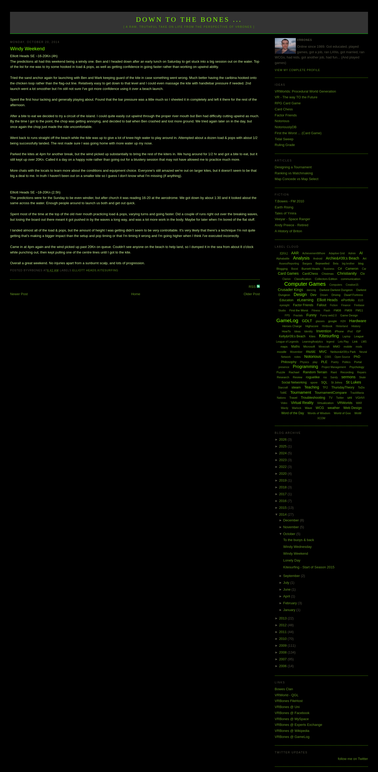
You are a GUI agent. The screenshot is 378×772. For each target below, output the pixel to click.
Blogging (282, 268)
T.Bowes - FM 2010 (289, 201)
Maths (295, 346)
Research (283, 377)
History (355, 326)
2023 (283, 460)
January (289, 610)
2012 (283, 625)
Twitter (340, 397)
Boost (294, 268)
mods (359, 346)
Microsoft (309, 346)
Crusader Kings (290, 290)
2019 (283, 480)
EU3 (360, 300)
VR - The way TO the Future (296, 97)
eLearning (305, 300)
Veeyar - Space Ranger (292, 219)
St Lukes (353, 382)
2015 (283, 508)
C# (340, 269)
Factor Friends (286, 115)
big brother (348, 263)
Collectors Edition (326, 278)
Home (135, 294)
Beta (336, 263)
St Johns (336, 382)
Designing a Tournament (293, 167)
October (289, 534)
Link (355, 341)
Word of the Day (292, 413)
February (290, 603)
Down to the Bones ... (189, 19)
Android (317, 258)
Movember (296, 351)
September (292, 576)
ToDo (361, 387)
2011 (283, 632)
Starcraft (283, 387)
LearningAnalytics (312, 341)
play (315, 362)
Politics (346, 362)
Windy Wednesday (297, 547)
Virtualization (325, 402)
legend (330, 341)
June (287, 589)
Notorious (282, 121)
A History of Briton (288, 231)
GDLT (307, 320)
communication (350, 278)
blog (361, 263)
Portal (358, 362)
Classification (302, 278)
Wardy (284, 408)
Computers (335, 284)
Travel (293, 397)
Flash (327, 310)
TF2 (325, 387)
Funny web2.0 (328, 315)
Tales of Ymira (285, 213)
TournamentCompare (331, 393)
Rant (334, 372)
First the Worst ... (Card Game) (298, 133)
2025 (283, 446)
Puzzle (280, 372)
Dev (313, 295)
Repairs (361, 372)
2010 (283, 639)
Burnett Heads (311, 268)
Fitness (316, 310)
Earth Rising (284, 207)
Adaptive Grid (337, 253)
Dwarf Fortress (353, 294)
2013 (283, 618)
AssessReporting (289, 263)
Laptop (346, 336)
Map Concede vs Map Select (296, 179)
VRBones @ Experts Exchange (298, 725)
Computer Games (305, 284)
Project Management (334, 367)
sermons (349, 377)
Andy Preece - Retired (291, 225)
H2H (343, 321)
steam (296, 387)
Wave (308, 407)
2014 (283, 514)
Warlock (296, 408)
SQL (324, 382)
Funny (311, 315)
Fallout (321, 305)
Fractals (298, 315)
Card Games (288, 273)
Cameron (351, 269)
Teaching (311, 387)
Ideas (297, 331)
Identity (308, 331)
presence (284, 367)
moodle (281, 351)
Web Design (352, 408)
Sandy (334, 377)
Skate (362, 377)
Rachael (294, 372)
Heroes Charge (292, 326)
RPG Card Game (288, 103)
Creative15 (352, 284)
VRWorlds (344, 403)
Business (329, 268)
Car (364, 268)
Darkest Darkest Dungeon (336, 289)
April (287, 596)
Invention (323, 331)
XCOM (321, 418)
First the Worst (298, 310)
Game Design (349, 315)
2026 (283, 439)
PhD (357, 357)
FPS (287, 315)
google (332, 321)
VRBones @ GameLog (292, 737)
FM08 (337, 310)
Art (364, 258)
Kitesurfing (107, 270)
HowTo (286, 331)
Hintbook (327, 326)
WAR (359, 403)
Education (286, 300)
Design (300, 294)
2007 (283, 659)
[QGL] (283, 253)
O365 (328, 356)
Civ (362, 274)
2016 (283, 501)
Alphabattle (282, 258)
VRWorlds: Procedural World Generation (305, 91)
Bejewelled (322, 263)
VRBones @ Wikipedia (292, 731)
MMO (336, 346)
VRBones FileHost (289, 701)
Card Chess (284, 109)
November (291, 527)
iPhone (339, 331)
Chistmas (328, 273)
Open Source (342, 356)
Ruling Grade (285, 145)
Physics (304, 362)
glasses (320, 321)
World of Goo (342, 413)
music (311, 351)
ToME (283, 392)
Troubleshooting (313, 398)
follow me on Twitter (353, 759)
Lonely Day (291, 560)
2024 (283, 453)
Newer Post (19, 294)
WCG (320, 408)
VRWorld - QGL (287, 695)
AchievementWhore (313, 253)
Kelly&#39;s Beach (292, 336)
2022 (283, 467)
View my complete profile (297, 70)
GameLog (287, 320)
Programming (305, 366)
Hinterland (342, 326)
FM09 (348, 310)
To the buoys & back (298, 540)
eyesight (284, 305)
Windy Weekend (27, 48)
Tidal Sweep (284, 139)
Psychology (356, 367)
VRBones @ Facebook (292, 713)
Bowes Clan (284, 689)
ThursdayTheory (342, 387)
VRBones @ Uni (287, 707)
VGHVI (359, 397)
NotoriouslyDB (286, 127)
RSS (252, 287)
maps (284, 346)
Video (284, 403)
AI (361, 253)
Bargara (307, 263)
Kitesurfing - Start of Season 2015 (308, 567)
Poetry (335, 362)
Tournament (300, 392)
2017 (283, 494)
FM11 (359, 310)
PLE (324, 362)
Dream (324, 295)
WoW (357, 413)
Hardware (357, 320)
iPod (350, 331)
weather (334, 408)
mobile (348, 346)
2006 (283, 666)
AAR (295, 253)
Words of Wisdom (319, 413)
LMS (364, 341)
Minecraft (324, 346)
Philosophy (289, 362)
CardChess (310, 274)
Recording (347, 372)
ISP (358, 331)
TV (330, 397)
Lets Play (343, 341)
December (291, 520)
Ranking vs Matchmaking (294, 173)
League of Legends (287, 341)
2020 (283, 474)
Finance (346, 305)
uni (349, 398)
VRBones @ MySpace (292, 719)
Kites (312, 336)
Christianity (347, 273)
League (359, 336)
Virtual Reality (302, 403)
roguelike (313, 377)
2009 (283, 645)
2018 (283, 487)
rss (325, 377)
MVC (323, 352)
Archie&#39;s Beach (342, 258)
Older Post (252, 294)
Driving (336, 294)
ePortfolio (348, 300)
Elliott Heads (84, 270)
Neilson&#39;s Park (343, 351)
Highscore (311, 326)
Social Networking (294, 382)
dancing (311, 290)
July (286, 583)
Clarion (286, 279)
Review (297, 377)
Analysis (301, 258)
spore (314, 382)
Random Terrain (315, 372)
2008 (283, 652)
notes (297, 356)
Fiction (334, 305)
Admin (352, 253)
